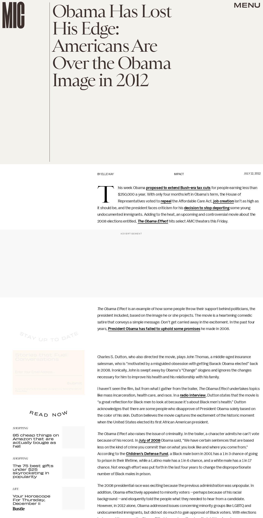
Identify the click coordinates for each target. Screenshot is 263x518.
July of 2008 (149, 440)
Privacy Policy (21, 395)
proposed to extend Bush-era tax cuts (178, 188)
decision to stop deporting (207, 208)
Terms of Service (70, 393)
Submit (74, 387)
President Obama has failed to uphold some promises (154, 329)
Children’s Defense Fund (147, 454)
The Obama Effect (153, 221)
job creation (223, 201)
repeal (166, 201)
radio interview (193, 395)
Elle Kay (107, 174)
